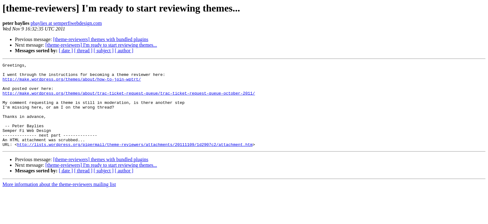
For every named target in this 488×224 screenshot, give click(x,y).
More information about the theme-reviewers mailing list (59, 201)
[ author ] (124, 50)
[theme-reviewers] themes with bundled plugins (100, 39)
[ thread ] (83, 50)
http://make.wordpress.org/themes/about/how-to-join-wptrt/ (71, 83)
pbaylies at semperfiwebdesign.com (66, 23)
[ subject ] (104, 50)
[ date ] (66, 50)
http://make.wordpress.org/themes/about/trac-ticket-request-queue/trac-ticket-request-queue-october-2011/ (128, 99)
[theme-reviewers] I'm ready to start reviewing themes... (101, 45)
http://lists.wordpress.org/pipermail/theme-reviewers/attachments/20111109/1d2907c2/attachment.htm (135, 161)
